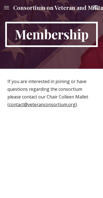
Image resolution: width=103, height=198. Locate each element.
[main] (51, 34)
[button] (6, 7)
